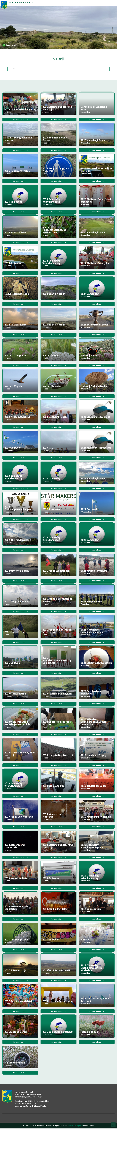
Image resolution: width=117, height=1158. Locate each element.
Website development (75, 1155)
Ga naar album (20, 120)
